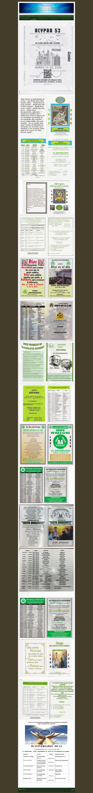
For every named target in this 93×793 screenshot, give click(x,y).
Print (20, 789)
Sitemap (24, 789)
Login (73, 789)
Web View (72, 790)
